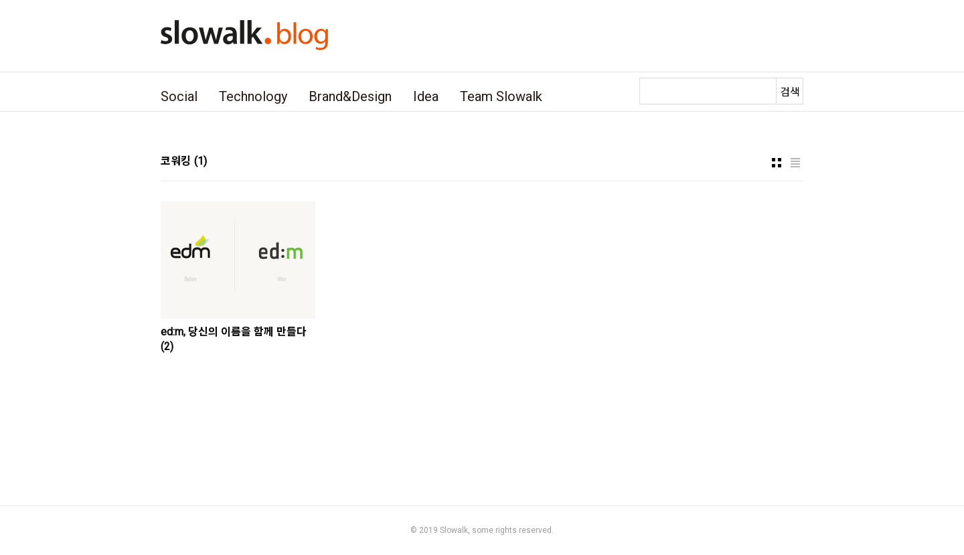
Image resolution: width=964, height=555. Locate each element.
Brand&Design (350, 96)
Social (179, 96)
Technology (253, 96)
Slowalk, (455, 530)
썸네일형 (777, 163)
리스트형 (795, 163)
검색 (790, 92)
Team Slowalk (501, 96)
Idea (425, 96)
